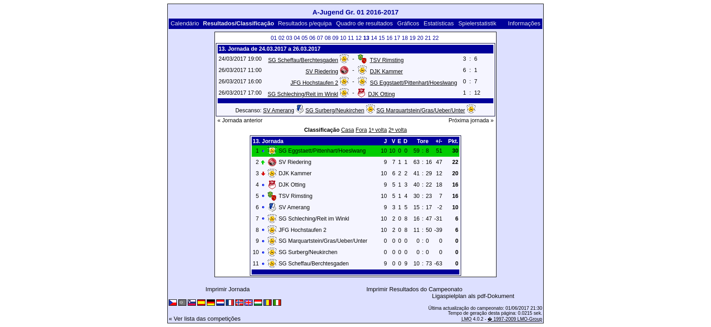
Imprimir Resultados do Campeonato (414, 289)
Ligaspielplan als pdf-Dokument (473, 296)
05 (305, 38)
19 (412, 38)
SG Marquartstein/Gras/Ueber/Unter (420, 110)
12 (359, 38)
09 (335, 38)
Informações (524, 23)
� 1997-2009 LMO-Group (514, 319)
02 (281, 38)
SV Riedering (322, 71)
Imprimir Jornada (227, 289)
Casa (347, 130)
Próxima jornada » (470, 120)
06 (312, 38)
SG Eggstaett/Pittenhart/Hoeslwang (413, 83)
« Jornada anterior (240, 120)
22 (436, 38)
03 (289, 38)
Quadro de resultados (364, 23)
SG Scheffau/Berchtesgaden (303, 60)
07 (320, 38)
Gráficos (408, 23)
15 (382, 38)
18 (405, 38)
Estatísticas (438, 23)
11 (351, 38)
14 (374, 38)
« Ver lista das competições (204, 318)
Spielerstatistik (478, 23)
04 (297, 38)
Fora (361, 130)
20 (420, 38)
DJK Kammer (386, 71)
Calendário (184, 23)
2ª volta (398, 130)
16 (389, 38)
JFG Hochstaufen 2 (314, 83)
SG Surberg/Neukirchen (335, 110)
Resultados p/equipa (305, 23)
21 (428, 38)
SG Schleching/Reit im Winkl (303, 94)
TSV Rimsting (387, 60)
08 (328, 38)
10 (343, 38)
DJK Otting (381, 94)
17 (397, 38)
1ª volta (378, 130)
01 (274, 38)
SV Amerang (278, 110)
